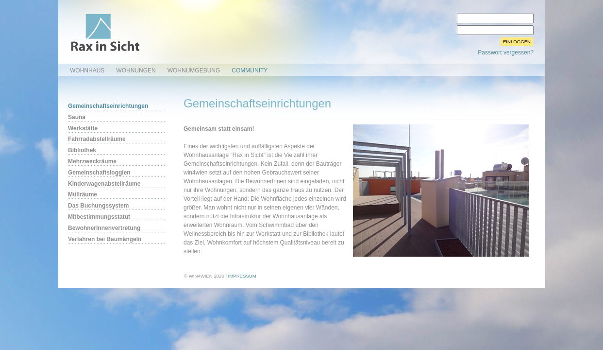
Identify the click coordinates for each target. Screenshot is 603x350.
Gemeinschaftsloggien (99, 172)
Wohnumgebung (194, 70)
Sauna (76, 117)
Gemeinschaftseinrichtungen (108, 106)
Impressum (242, 276)
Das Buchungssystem (98, 205)
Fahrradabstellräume (97, 139)
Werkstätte (83, 128)
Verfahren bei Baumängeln (104, 239)
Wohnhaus (87, 70)
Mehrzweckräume (92, 161)
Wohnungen (135, 70)
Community (250, 70)
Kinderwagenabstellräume (104, 183)
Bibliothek (82, 150)
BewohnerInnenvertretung (104, 228)
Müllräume (82, 194)
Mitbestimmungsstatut (99, 216)
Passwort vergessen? (506, 52)
